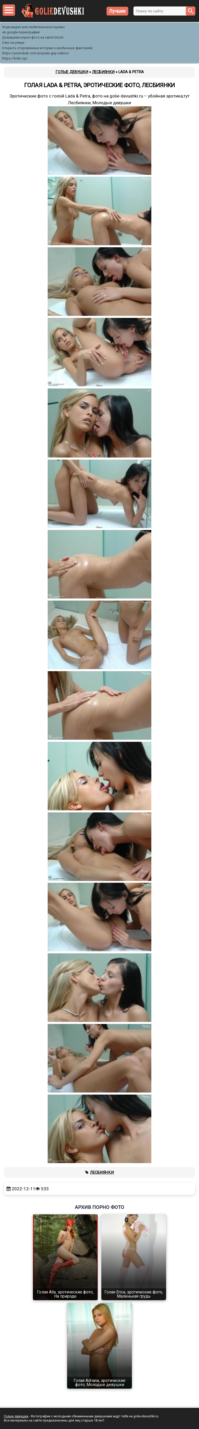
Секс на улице (13, 42)
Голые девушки (16, 1416)
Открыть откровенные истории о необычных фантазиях (47, 48)
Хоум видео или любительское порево (33, 27)
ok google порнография (21, 32)
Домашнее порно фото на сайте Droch (32, 37)
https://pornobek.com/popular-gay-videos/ (35, 53)
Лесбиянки (102, 1172)
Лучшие (117, 11)
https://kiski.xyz (14, 58)
